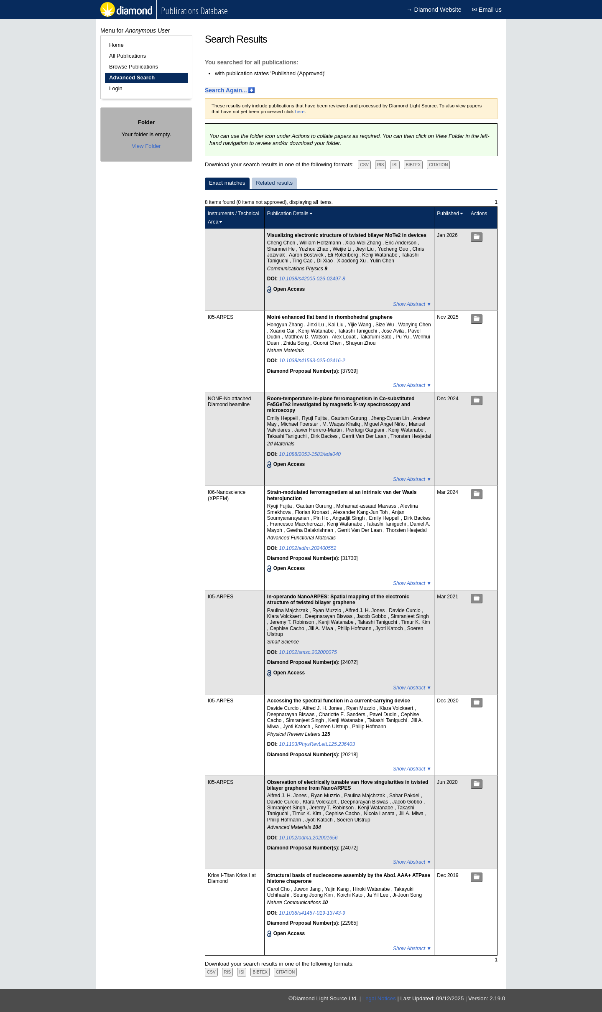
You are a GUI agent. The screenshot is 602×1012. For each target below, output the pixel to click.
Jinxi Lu (316, 325)
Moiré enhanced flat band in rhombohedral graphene (330, 317)
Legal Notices (379, 998)
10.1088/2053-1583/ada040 (310, 454)
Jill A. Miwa (322, 628)
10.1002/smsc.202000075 (308, 652)
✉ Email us (487, 9)
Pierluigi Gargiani (365, 430)
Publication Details (288, 213)
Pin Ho (322, 518)
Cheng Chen (282, 243)
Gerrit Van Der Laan (365, 436)
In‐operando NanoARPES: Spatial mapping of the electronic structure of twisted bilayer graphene (338, 599)
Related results (274, 183)
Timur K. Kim (415, 622)
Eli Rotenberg (344, 255)
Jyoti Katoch (389, 628)
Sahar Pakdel (405, 795)
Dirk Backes (325, 436)
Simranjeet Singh (409, 616)
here (300, 111)
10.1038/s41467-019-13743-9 (312, 913)
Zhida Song (297, 343)
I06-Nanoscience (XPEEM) (226, 495)
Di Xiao (325, 261)
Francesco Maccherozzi (297, 524)
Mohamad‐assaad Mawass (367, 506)
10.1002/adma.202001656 (308, 838)
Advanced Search (132, 77)
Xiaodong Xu (352, 261)
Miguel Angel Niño (385, 424)
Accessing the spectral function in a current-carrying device (338, 701)
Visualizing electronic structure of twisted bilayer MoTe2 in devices (346, 235)
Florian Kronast (313, 512)
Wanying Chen (414, 325)
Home (116, 45)
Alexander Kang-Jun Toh (361, 512)
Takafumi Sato (376, 337)
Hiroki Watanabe (372, 889)
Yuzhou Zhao (314, 249)
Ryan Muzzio (327, 610)
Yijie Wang (359, 325)
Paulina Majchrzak (288, 610)
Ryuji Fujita (315, 418)
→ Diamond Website (434, 9)
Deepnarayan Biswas (329, 616)
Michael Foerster (300, 424)
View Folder (146, 146)
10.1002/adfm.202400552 (308, 548)
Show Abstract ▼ (412, 304)
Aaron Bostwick (307, 255)
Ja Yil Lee (378, 895)
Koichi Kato (350, 895)
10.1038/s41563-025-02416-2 (312, 361)
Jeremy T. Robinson (293, 622)
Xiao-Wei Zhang (364, 243)
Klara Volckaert (284, 616)
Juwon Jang (308, 889)
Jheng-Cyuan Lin (391, 418)
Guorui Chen (328, 343)
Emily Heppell (283, 418)
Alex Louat (344, 337)
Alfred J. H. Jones (365, 610)
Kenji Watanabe (380, 255)
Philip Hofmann (355, 628)
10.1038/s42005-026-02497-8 (312, 279)
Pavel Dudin (384, 714)
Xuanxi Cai (283, 331)
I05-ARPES (220, 317)
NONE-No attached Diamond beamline (229, 401)
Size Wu (385, 325)
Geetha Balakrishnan (310, 530)
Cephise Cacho (288, 628)
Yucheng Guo (394, 249)
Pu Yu (402, 337)
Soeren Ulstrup (331, 727)
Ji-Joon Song (407, 895)
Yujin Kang (337, 889)
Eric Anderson (401, 243)
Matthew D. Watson (306, 337)
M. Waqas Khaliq (342, 424)
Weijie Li (342, 249)
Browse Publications (133, 67)
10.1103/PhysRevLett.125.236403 (317, 744)
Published (448, 213)
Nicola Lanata (380, 813)
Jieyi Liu (365, 249)
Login (115, 88)
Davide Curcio (405, 610)
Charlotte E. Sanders (343, 714)
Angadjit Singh (349, 518)
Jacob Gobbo (372, 616)
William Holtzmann (320, 243)
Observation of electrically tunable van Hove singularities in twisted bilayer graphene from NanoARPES (347, 785)
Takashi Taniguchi (358, 331)
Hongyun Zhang (285, 325)
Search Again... (226, 90)
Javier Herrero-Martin (318, 430)
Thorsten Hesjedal (410, 436)
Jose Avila (393, 331)
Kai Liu (336, 325)
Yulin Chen (382, 261)
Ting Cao (303, 261)
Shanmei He (281, 249)
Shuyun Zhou (360, 343)
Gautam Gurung (349, 418)
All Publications (127, 56)
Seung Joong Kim (313, 895)
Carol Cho (279, 889)
